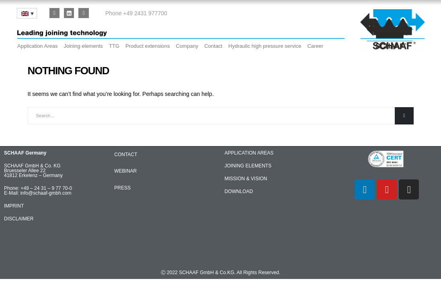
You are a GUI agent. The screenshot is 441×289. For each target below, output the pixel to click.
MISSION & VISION (246, 178)
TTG (114, 46)
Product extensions (147, 46)
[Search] (404, 115)
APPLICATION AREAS (249, 153)
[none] (27, 13)
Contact (213, 46)
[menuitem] (27, 13)
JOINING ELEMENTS (248, 166)
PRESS (122, 188)
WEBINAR (125, 171)
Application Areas (37, 46)
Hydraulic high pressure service (264, 46)
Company (187, 46)
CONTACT (125, 154)
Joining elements (83, 46)
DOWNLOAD (239, 191)
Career (315, 46)
